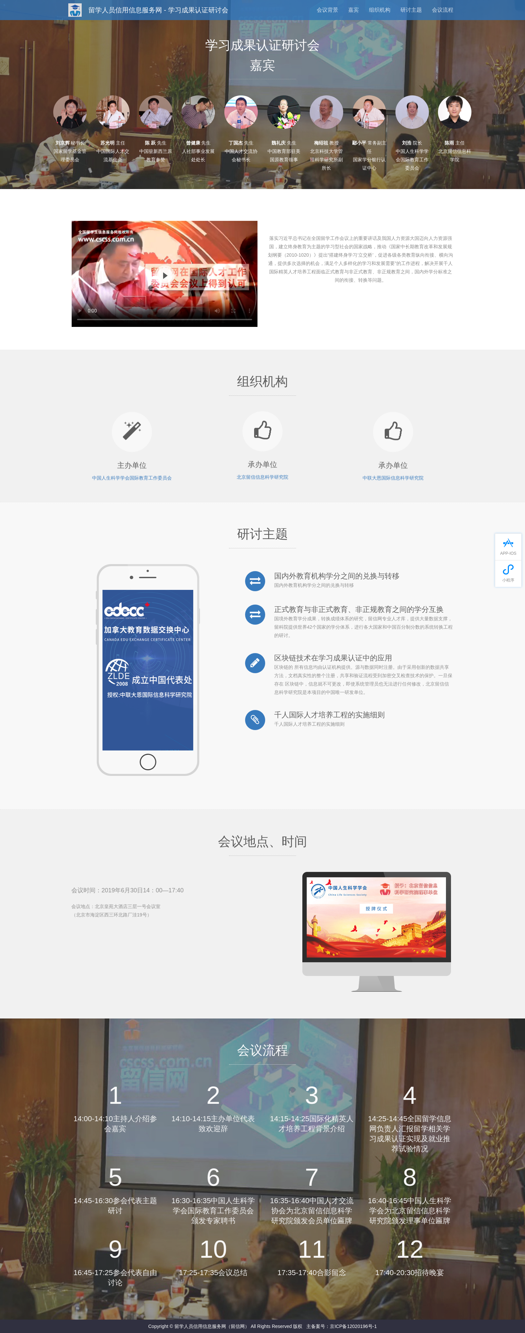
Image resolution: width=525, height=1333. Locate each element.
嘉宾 (353, 10)
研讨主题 (411, 10)
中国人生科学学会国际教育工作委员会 (132, 482)
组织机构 (379, 10)
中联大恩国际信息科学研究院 (393, 482)
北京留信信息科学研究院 (262, 472)
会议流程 (442, 10)
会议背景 (327, 10)
